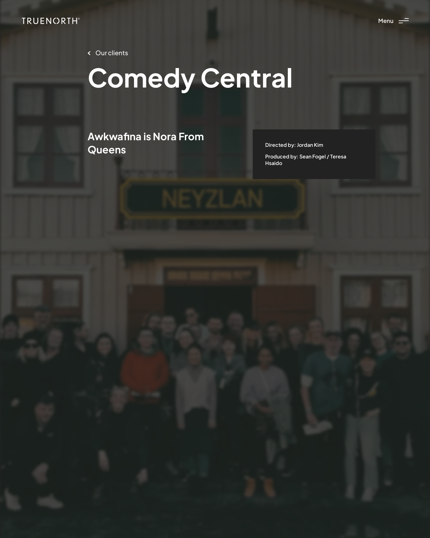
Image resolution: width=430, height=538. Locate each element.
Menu (393, 20)
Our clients (108, 52)
